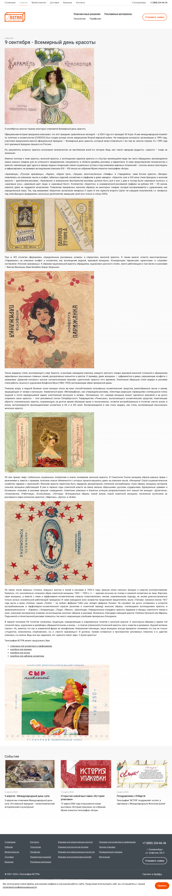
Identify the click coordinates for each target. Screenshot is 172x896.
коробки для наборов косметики (27, 656)
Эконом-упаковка (107, 847)
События (24, 3)
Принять (162, 885)
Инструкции (104, 857)
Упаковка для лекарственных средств (75, 842)
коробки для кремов (21, 649)
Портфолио (95, 18)
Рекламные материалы (118, 14)
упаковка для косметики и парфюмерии (31, 646)
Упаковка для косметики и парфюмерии (117, 842)
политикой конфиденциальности (20, 887)
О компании (10, 3)
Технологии (79, 18)
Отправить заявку (154, 17)
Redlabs (158, 874)
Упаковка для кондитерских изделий (74, 857)
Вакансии (67, 3)
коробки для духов (20, 652)
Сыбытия (9, 38)
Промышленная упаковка (110, 852)
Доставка (54, 3)
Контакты (80, 3)
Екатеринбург (140, 3)
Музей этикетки (39, 3)
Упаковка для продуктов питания (73, 847)
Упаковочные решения (87, 14)
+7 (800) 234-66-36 (158, 3)
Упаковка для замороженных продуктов (76, 852)
